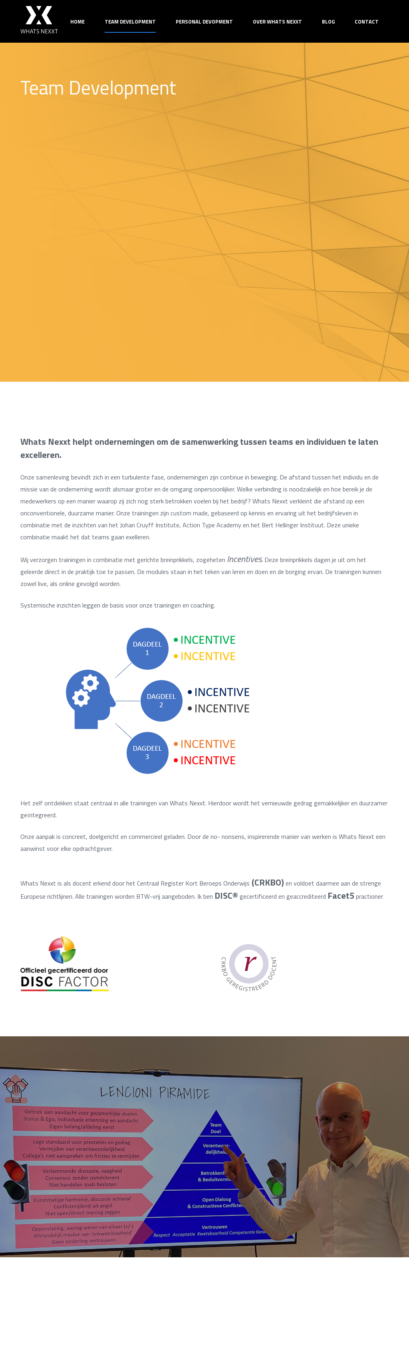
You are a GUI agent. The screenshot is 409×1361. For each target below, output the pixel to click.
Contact (367, 22)
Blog (328, 22)
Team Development (130, 22)
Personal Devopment (204, 22)
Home (77, 22)
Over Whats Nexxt (277, 22)
